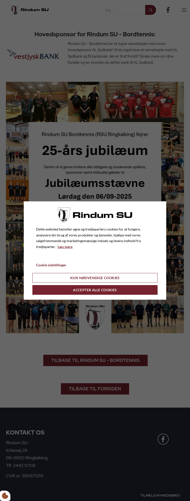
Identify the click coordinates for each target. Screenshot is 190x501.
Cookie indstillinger (51, 265)
